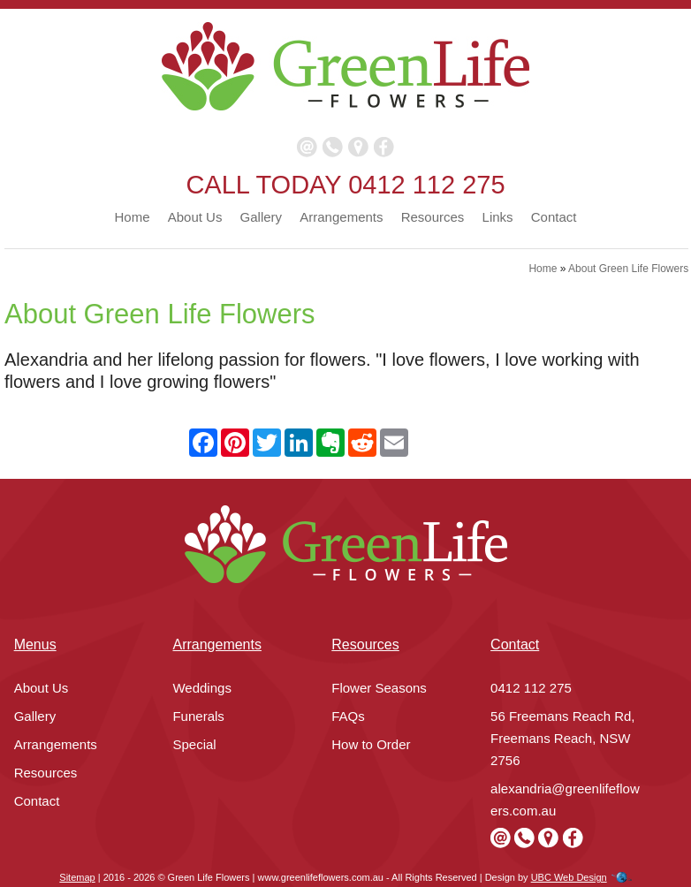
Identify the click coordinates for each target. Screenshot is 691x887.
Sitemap (77, 877)
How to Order (370, 744)
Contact (554, 216)
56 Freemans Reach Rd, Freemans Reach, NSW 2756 (562, 738)
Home (132, 216)
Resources (433, 216)
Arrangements (341, 216)
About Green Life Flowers (628, 268)
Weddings (201, 687)
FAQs (348, 716)
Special (194, 744)
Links (497, 216)
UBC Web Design (569, 877)
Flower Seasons (379, 687)
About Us (195, 216)
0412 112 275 (426, 185)
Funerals (198, 716)
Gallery (261, 216)
